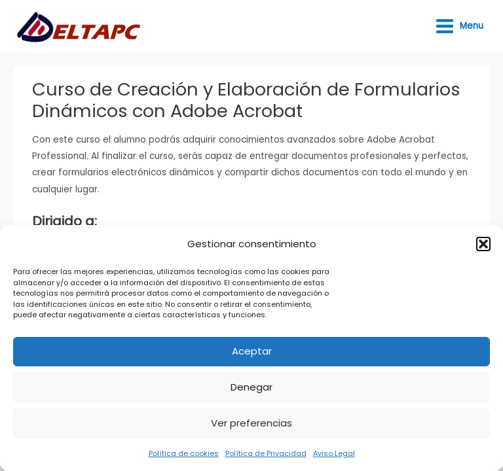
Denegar (251, 387)
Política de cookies (184, 453)
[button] (483, 244)
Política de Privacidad (266, 453)
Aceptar (252, 351)
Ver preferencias (251, 423)
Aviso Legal (334, 453)
